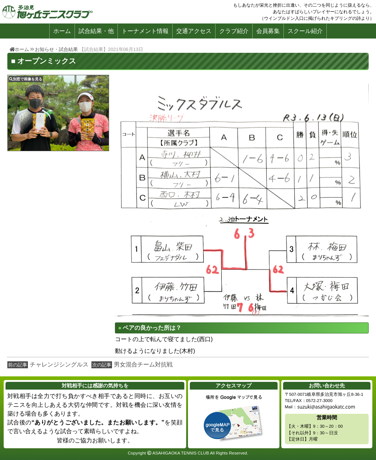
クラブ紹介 (234, 31)
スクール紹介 (305, 31)
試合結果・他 (96, 31)
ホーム (62, 31)
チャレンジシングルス (59, 364)
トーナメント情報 (145, 31)
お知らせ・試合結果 (56, 49)
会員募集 (268, 31)
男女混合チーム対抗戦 (143, 364)
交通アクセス (194, 31)
